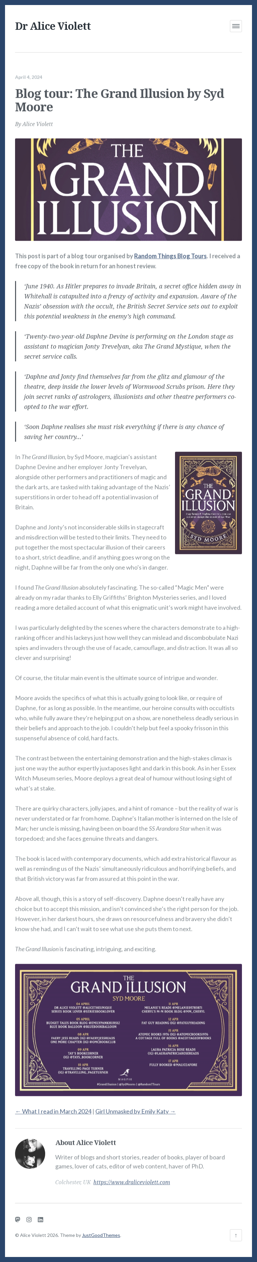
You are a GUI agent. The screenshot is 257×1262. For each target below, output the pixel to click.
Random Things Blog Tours (170, 251)
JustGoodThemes (101, 1235)
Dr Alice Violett (53, 26)
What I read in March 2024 (53, 1107)
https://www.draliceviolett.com (131, 1178)
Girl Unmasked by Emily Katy (135, 1107)
